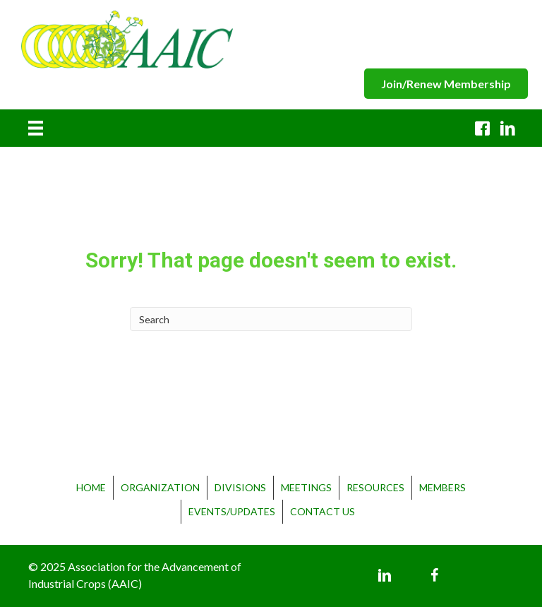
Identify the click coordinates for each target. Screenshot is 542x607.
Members (442, 487)
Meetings (306, 487)
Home (91, 487)
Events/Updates (231, 511)
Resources (375, 487)
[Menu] (35, 128)
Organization (160, 487)
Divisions (240, 487)
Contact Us (322, 511)
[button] (446, 83)
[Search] (271, 319)
